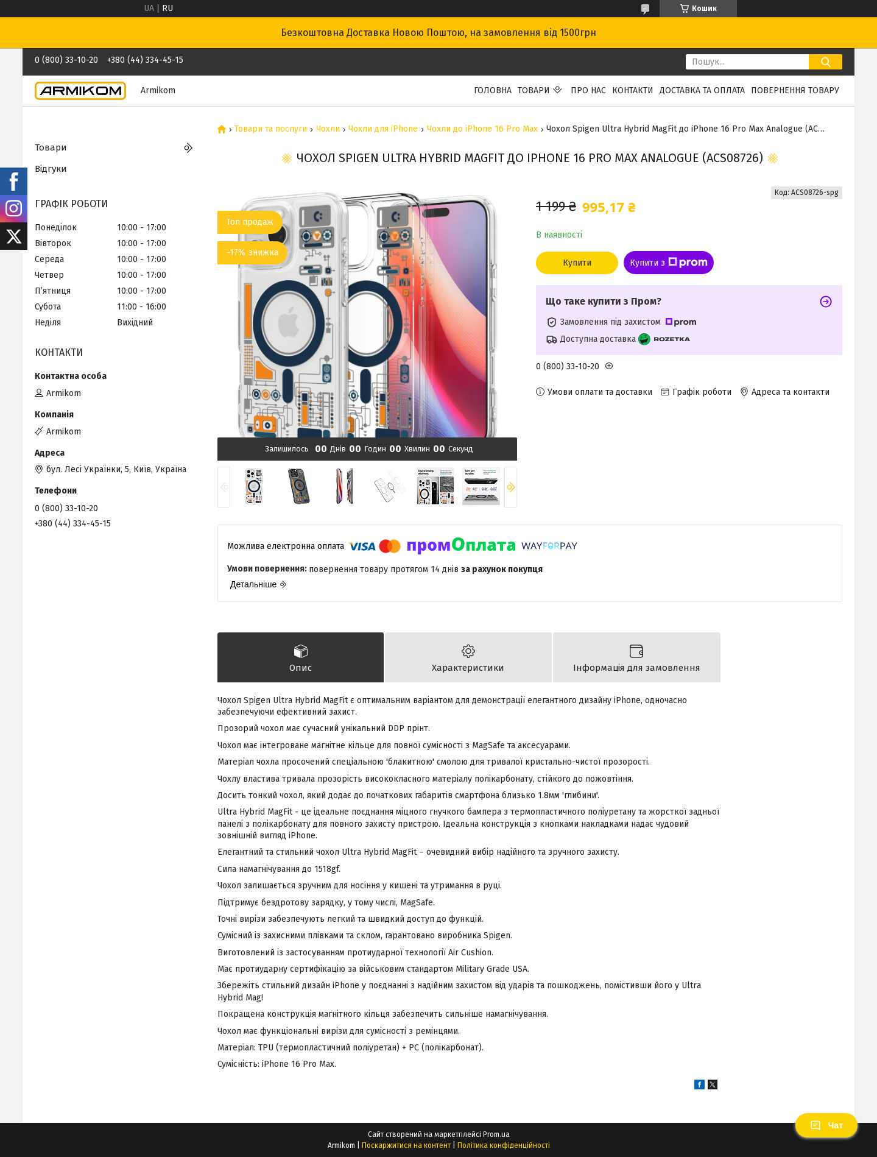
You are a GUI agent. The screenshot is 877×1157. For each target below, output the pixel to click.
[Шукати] (825, 61)
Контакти (632, 90)
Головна (493, 90)
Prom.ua (496, 1134)
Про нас (588, 90)
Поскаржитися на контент (406, 1145)
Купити (577, 263)
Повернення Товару (795, 90)
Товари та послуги (270, 129)
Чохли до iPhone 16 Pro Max (482, 129)
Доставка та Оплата (702, 90)
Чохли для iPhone (383, 129)
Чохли (328, 129)
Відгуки (51, 168)
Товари (534, 90)
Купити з (669, 262)
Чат (826, 1125)
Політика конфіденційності (503, 1145)
